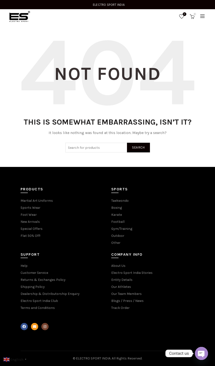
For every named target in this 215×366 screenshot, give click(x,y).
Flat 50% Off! (30, 236)
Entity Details (122, 280)
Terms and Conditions (38, 308)
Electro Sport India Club (39, 301)
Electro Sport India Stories (132, 273)
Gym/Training (121, 229)
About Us (118, 266)
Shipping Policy (33, 287)
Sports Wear (30, 208)
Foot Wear (29, 215)
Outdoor (117, 236)
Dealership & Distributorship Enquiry (50, 294)
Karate (116, 215)
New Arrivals (30, 222)
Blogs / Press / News (127, 301)
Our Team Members (126, 294)
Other (115, 243)
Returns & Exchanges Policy (43, 280)
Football (118, 222)
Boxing (116, 208)
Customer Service (34, 273)
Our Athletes (121, 287)
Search (138, 147)
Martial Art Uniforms (37, 201)
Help (24, 266)
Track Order (120, 308)
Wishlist (184, 14)
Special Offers (32, 229)
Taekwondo (120, 201)
